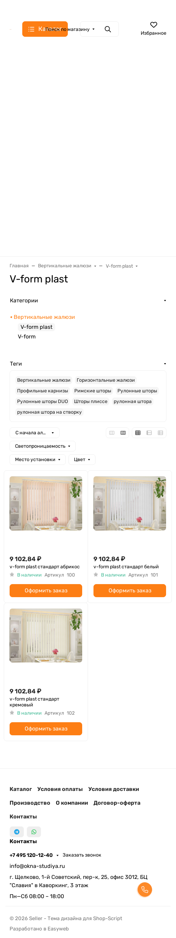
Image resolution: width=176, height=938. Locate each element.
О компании (72, 803)
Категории (24, 300)
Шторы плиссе (91, 401)
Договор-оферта (116, 803)
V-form (27, 336)
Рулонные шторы (137, 391)
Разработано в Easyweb (39, 929)
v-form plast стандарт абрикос (45, 567)
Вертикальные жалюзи (44, 317)
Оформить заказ (46, 590)
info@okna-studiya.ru (37, 866)
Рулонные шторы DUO (42, 401)
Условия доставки (113, 789)
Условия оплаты (60, 789)
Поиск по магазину (67, 29)
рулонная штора (133, 401)
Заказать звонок (82, 855)
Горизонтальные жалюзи (106, 380)
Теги (16, 363)
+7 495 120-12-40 (32, 855)
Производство (30, 803)
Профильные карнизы (42, 391)
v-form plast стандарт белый (126, 567)
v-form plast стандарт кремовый (34, 702)
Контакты (23, 816)
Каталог (21, 789)
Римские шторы (92, 391)
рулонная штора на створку (49, 412)
